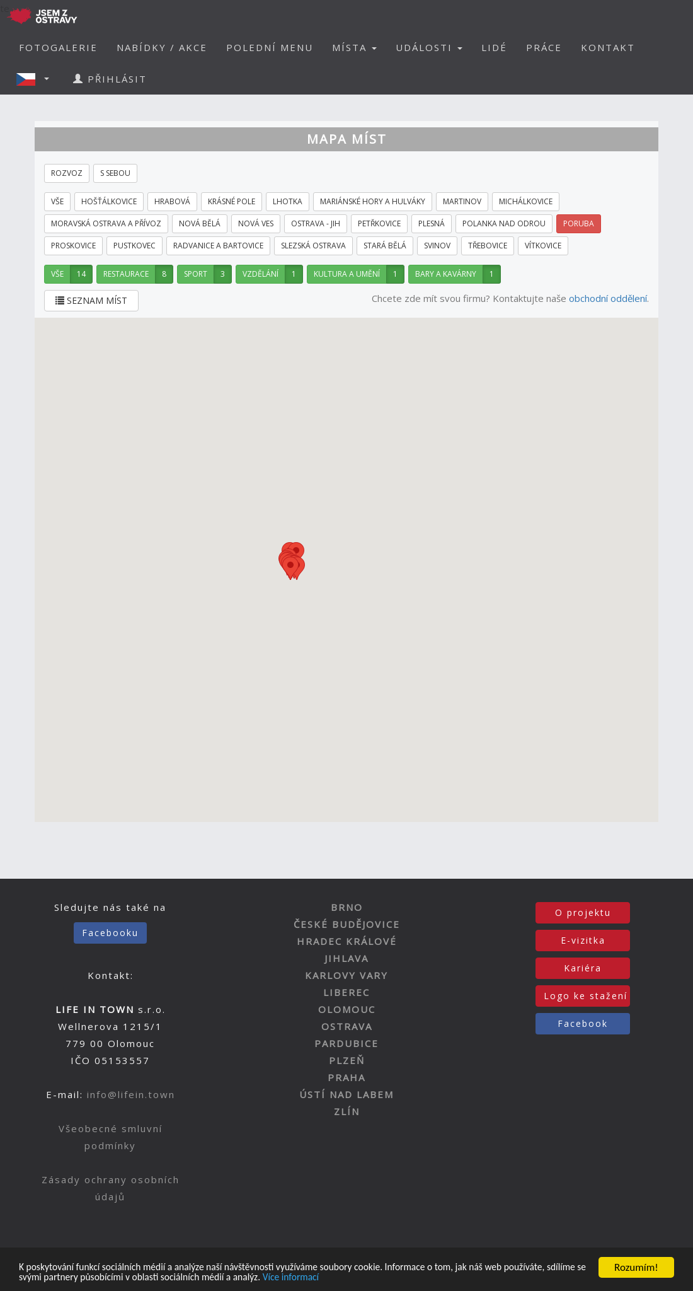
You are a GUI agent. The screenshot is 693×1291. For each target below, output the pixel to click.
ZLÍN (347, 1111)
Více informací (409, 1277)
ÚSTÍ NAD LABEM (346, 1094)
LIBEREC (346, 992)
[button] (36, 79)
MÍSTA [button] (354, 47)
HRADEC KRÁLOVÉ (347, 941)
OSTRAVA (346, 1026)
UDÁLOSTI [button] (429, 47)
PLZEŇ (347, 1060)
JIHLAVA (346, 958)
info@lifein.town (131, 1094)
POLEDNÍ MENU (269, 47)
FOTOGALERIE (58, 47)
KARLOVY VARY (346, 975)
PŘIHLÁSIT (110, 78)
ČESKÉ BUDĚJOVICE (347, 924)
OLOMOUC (346, 1009)
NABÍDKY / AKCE (162, 47)
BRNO (347, 907)
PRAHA (346, 1077)
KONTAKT (608, 47)
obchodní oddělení (608, 298)
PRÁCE (544, 47)
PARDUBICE (346, 1043)
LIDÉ (494, 47)
